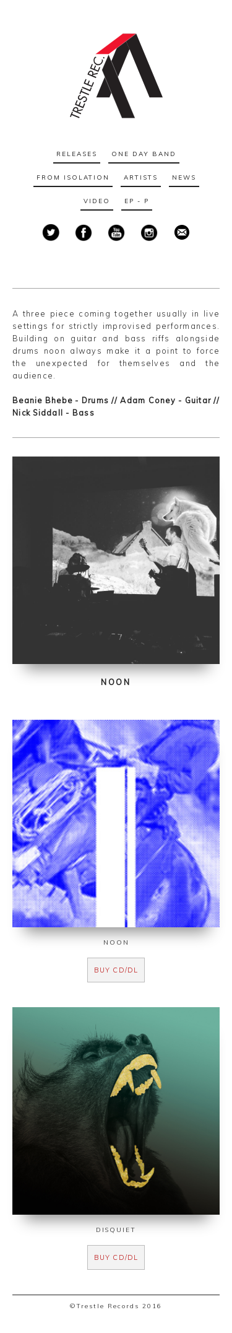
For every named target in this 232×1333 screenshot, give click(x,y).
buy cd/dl (116, 970)
